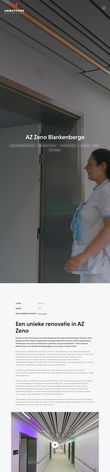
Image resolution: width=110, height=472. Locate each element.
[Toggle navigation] (104, 8)
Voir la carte (42, 314)
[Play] (55, 444)
